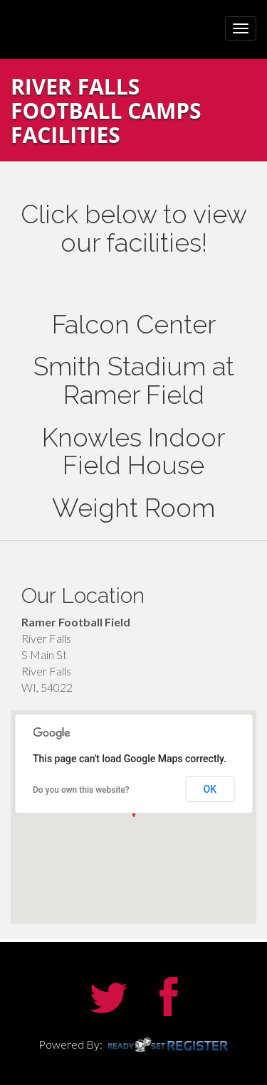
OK (210, 789)
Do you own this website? (81, 790)
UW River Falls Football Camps (89, 26)
